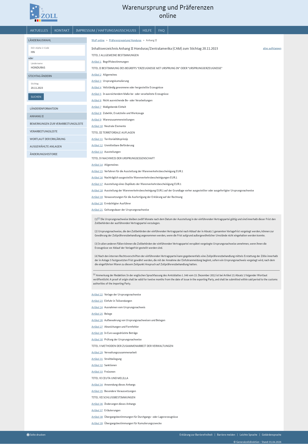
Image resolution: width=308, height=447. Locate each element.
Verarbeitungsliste (44, 131)
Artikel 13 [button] (97, 152)
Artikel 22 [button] (97, 294)
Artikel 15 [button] (97, 171)
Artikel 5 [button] (96, 94)
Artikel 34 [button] (97, 384)
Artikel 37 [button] (97, 410)
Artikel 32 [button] (97, 365)
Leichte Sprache (248, 434)
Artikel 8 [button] (96, 113)
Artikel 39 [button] (97, 423)
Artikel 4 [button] (96, 87)
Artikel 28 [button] (97, 333)
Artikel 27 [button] (97, 326)
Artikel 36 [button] (97, 404)
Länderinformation (44, 108)
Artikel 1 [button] (96, 61)
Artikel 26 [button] (97, 320)
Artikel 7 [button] (96, 107)
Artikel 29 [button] (97, 352)
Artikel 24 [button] (97, 307)
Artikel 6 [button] (96, 100)
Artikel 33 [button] (97, 371)
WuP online (98, 40)
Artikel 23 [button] (97, 301)
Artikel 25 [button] (97, 313)
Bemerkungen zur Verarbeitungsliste (56, 123)
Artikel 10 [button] (97, 126)
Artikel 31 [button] (97, 359)
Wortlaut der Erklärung (47, 139)
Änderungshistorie (44, 154)
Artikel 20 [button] (97, 203)
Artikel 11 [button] (97, 139)
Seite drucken (36, 434)
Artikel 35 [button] (97, 391)
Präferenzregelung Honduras (125, 40)
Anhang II (37, 116)
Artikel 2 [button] (96, 74)
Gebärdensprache (271, 434)
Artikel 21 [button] (97, 209)
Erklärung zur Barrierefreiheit (196, 434)
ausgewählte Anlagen (46, 146)
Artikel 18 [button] (97, 190)
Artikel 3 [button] (96, 81)
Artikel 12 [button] (97, 145)
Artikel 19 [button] (97, 197)
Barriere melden (226, 434)
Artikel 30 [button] (97, 339)
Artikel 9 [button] (96, 119)
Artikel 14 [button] (97, 164)
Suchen (36, 97)
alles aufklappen (272, 48)
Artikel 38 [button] (97, 417)
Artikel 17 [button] (97, 184)
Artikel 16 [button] (97, 177)
